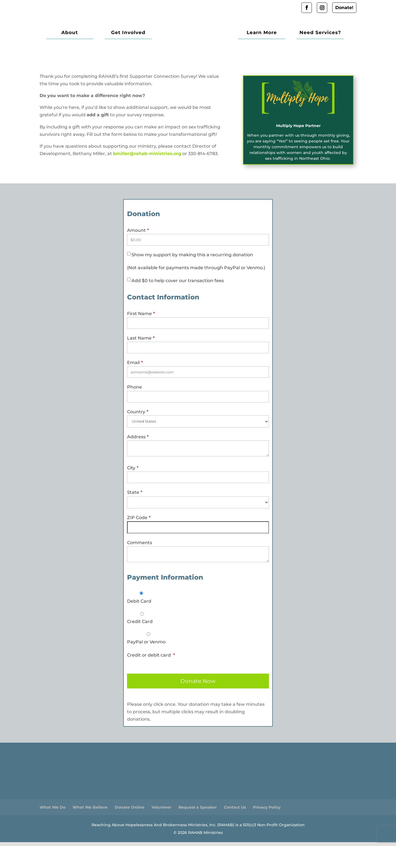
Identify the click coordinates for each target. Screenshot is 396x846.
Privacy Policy (266, 811)
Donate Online (129, 811)
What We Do (52, 811)
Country (137, 415)
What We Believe (90, 811)
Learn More (270, 34)
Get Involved (119, 34)
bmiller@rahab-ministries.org (147, 157)
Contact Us (235, 811)
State (134, 496)
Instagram (322, 7)
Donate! (344, 7)
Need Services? (323, 35)
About (67, 34)
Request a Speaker (197, 811)
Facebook (306, 7)
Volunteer (161, 811)
